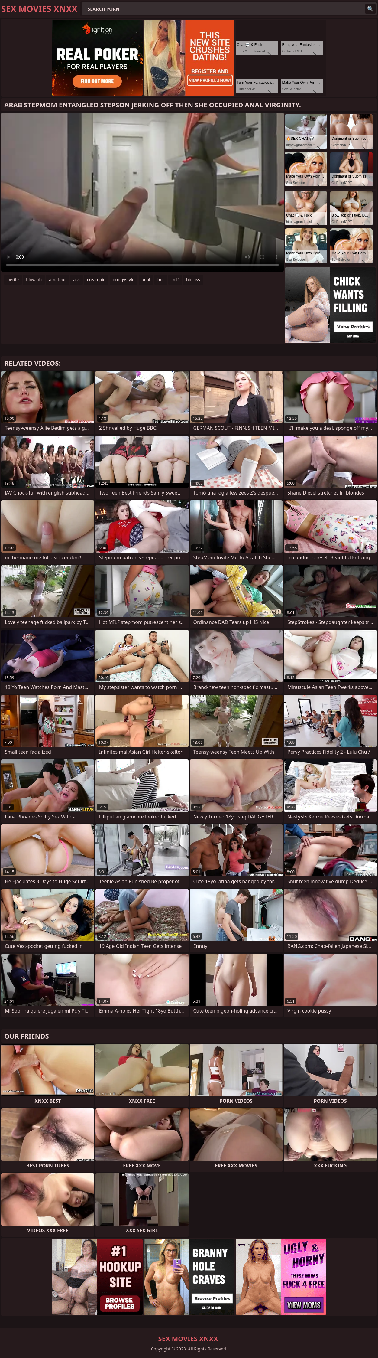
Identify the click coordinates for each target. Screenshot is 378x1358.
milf (175, 279)
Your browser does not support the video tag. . (142, 192)
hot (160, 279)
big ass (193, 279)
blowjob (34, 279)
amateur (57, 279)
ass (76, 279)
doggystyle (123, 279)
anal (146, 279)
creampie (96, 279)
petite (13, 279)
